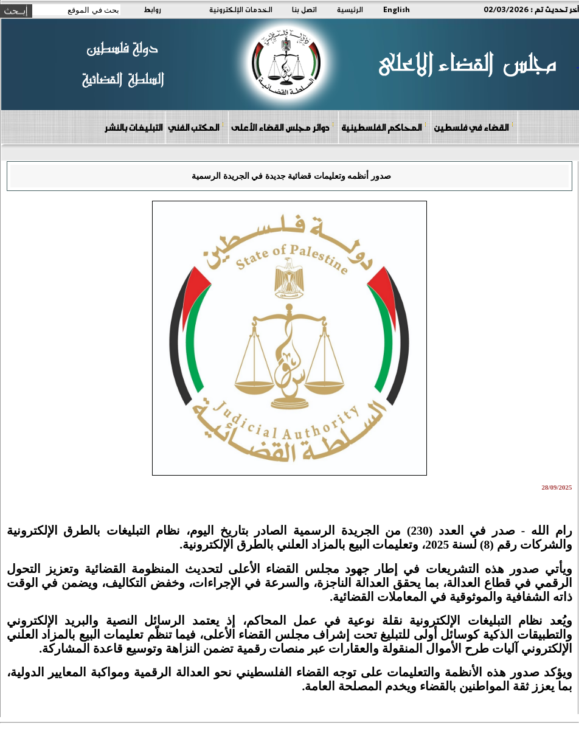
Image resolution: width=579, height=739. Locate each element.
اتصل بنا (304, 9)
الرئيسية (350, 9)
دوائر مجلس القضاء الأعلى (283, 127)
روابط (152, 9)
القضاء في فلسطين (474, 127)
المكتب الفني (196, 127)
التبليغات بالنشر (133, 127)
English (396, 9)
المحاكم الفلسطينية (384, 127)
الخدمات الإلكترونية (240, 9)
